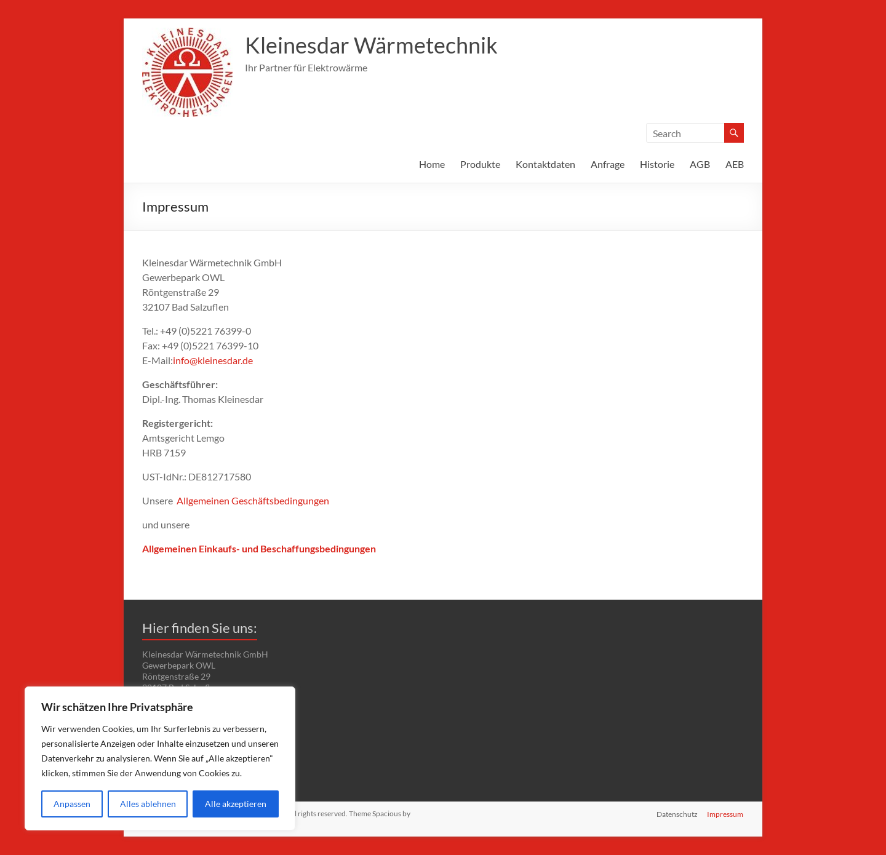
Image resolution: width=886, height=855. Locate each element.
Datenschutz (677, 813)
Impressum (726, 813)
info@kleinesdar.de (213, 360)
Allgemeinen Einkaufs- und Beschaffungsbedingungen (259, 548)
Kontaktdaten (545, 164)
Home (432, 164)
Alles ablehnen (148, 803)
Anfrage (608, 164)
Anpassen (72, 803)
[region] (160, 758)
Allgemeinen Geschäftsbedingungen (253, 500)
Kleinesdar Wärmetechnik (371, 44)
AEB (734, 164)
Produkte (480, 164)
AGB (700, 164)
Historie (657, 164)
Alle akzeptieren (235, 803)
